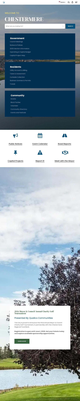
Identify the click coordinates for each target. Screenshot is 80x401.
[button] (76, 2)
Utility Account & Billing (18, 70)
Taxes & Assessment (17, 74)
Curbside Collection (17, 77)
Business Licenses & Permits (20, 80)
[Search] (70, 26)
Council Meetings (16, 42)
